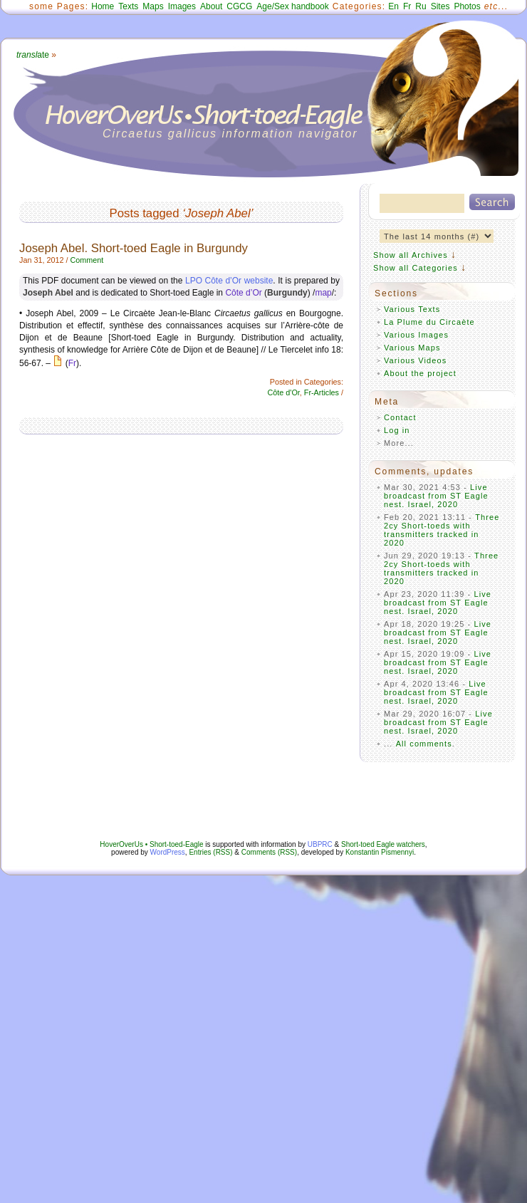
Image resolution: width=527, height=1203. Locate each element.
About (211, 6)
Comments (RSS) (269, 852)
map (323, 293)
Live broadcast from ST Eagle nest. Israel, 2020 (436, 496)
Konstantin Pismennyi (379, 852)
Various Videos (415, 360)
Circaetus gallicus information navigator (230, 133)
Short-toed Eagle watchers (383, 844)
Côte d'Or (284, 392)
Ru (420, 6)
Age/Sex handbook (292, 6)
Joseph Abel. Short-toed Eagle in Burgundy (133, 248)
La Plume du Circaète (429, 322)
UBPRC (320, 844)
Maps (152, 6)
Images (182, 6)
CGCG (239, 6)
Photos (467, 6)
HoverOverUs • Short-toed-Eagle (151, 844)
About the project (420, 373)
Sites (440, 6)
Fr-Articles (321, 392)
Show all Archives (410, 255)
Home (102, 6)
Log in (397, 430)
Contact (400, 417)
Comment (86, 260)
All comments (424, 743)
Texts (128, 6)
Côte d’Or (243, 293)
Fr (407, 6)
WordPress (167, 852)
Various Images (416, 334)
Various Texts (412, 309)
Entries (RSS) (210, 852)
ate (32, 55)
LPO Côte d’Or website (229, 281)
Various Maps (412, 347)
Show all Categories (415, 268)
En (393, 6)
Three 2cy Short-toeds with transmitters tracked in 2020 (442, 530)
